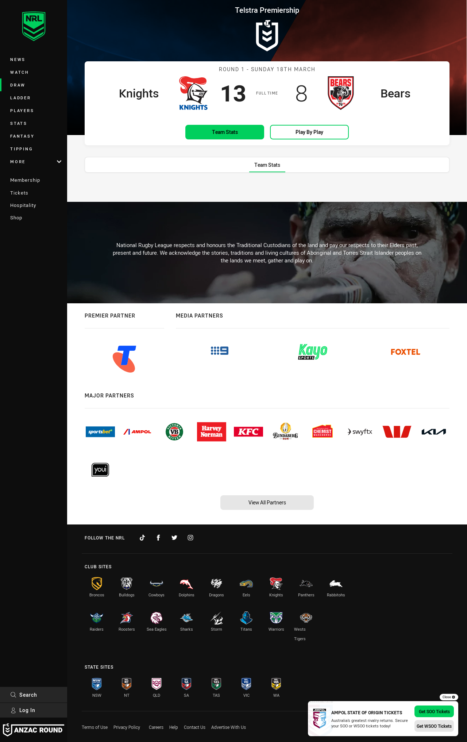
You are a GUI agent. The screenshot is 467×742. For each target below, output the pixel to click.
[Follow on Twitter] (174, 537)
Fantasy (22, 136)
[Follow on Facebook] (158, 537)
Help (173, 727)
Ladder (20, 97)
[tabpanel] (267, 189)
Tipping (21, 148)
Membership (25, 180)
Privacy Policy (126, 727)
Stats (18, 123)
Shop (16, 217)
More (35, 161)
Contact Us (194, 727)
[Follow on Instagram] (190, 537)
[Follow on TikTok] (142, 537)
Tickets (19, 192)
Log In (22, 710)
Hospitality (23, 205)
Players (22, 110)
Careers (156, 727)
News (18, 59)
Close (449, 697)
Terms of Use (95, 727)
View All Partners (267, 502)
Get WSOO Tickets (434, 726)
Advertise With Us (228, 727)
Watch (19, 72)
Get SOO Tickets (434, 711)
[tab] (267, 164)
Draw (18, 85)
